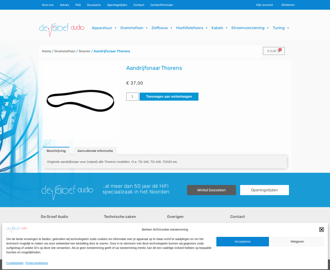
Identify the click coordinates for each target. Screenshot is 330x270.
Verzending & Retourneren (187, 241)
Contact (138, 5)
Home (46, 51)
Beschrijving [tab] (56, 151)
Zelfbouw (162, 28)
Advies (64, 5)
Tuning (281, 28)
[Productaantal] (132, 97)
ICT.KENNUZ (280, 264)
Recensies (175, 227)
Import (108, 241)
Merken (46, 248)
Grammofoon (134, 28)
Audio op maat (52, 241)
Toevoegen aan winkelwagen (169, 96)
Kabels (220, 28)
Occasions (94, 5)
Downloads (175, 234)
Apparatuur (104, 28)
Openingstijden (117, 5)
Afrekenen (288, 5)
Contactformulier (161, 5)
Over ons (48, 5)
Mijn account (264, 5)
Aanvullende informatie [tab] (95, 151)
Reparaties (112, 234)
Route (234, 248)
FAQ (78, 5)
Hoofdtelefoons (192, 28)
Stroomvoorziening (250, 28)
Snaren (84, 51)
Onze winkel (239, 234)
